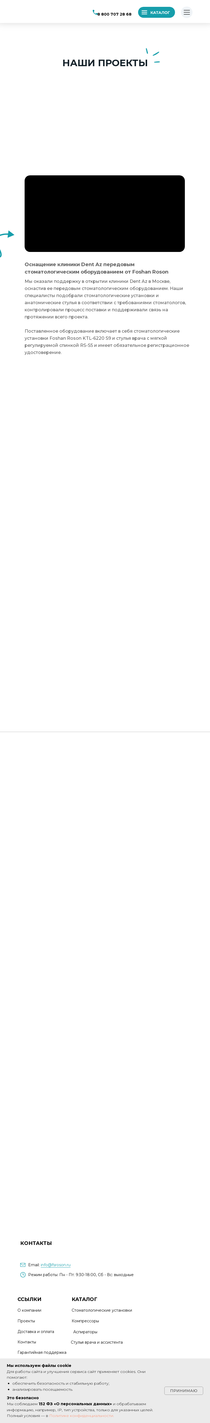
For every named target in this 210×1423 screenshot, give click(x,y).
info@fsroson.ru (56, 1264)
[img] (41, 11)
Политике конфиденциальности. (81, 1415)
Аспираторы (85, 1331)
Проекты (26, 1321)
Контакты (27, 1342)
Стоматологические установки (102, 1310)
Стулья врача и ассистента (97, 1342)
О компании (29, 1310)
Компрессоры (85, 1321)
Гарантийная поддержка (42, 1352)
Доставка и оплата (36, 1331)
